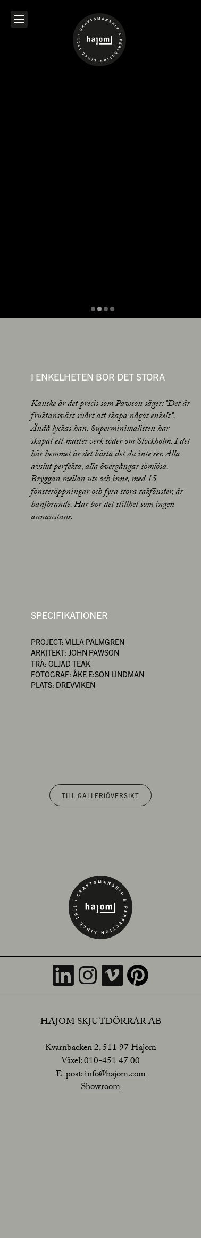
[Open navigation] (19, 19)
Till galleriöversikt (100, 795)
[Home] (99, 39)
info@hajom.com (115, 1075)
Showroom (100, 1087)
